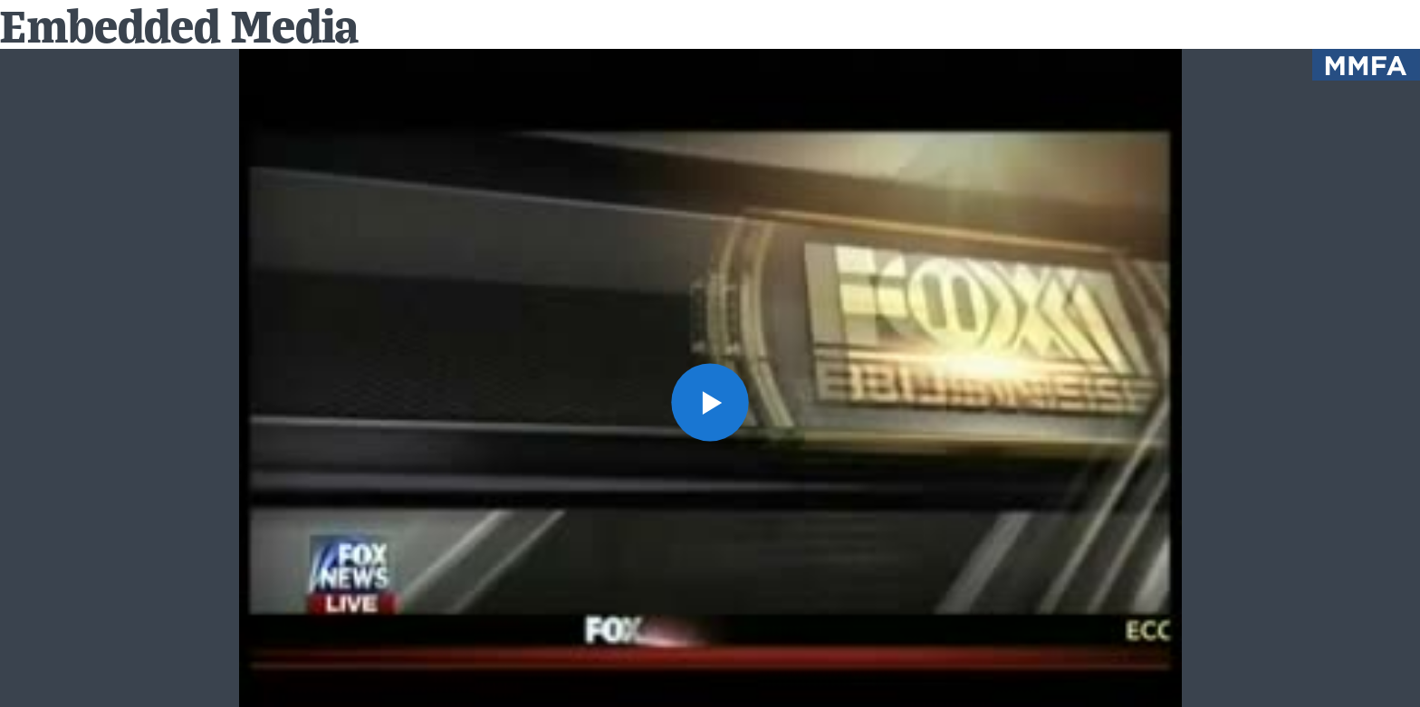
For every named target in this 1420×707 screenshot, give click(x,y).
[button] (710, 402)
